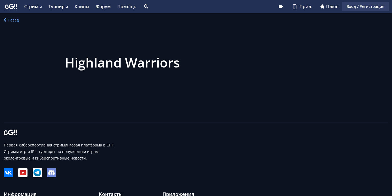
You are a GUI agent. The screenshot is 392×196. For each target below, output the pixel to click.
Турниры (58, 7)
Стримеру (281, 7)
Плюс (329, 7)
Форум (103, 7)
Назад (11, 20)
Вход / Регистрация (365, 6)
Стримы (33, 7)
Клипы (82, 7)
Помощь (126, 7)
